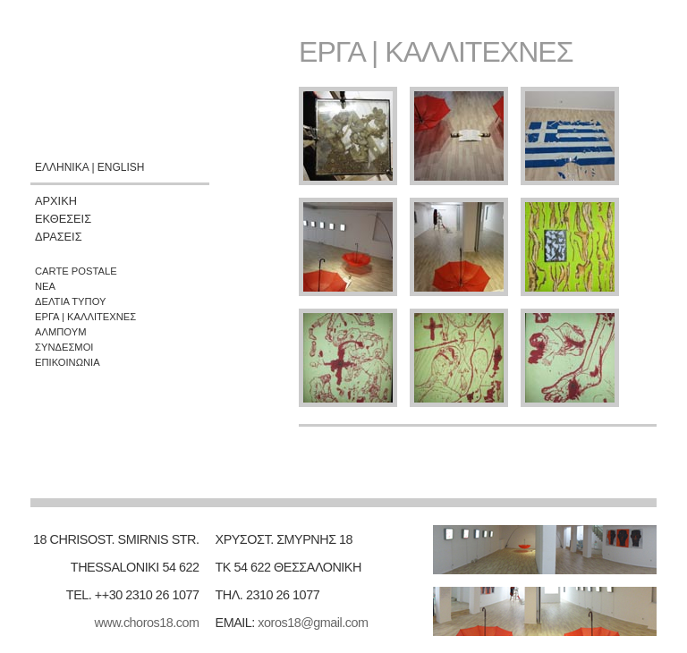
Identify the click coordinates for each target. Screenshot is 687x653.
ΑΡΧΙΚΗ (56, 201)
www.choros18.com (146, 622)
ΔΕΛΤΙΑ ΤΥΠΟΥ (70, 301)
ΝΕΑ (45, 286)
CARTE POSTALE (76, 271)
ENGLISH (121, 167)
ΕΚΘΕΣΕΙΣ (63, 218)
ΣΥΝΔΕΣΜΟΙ (64, 347)
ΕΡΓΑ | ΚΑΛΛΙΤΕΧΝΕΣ (85, 316)
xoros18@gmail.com (313, 622)
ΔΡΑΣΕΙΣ (58, 236)
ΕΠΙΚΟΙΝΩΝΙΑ (67, 362)
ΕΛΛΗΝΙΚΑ (62, 167)
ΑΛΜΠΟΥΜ (60, 331)
